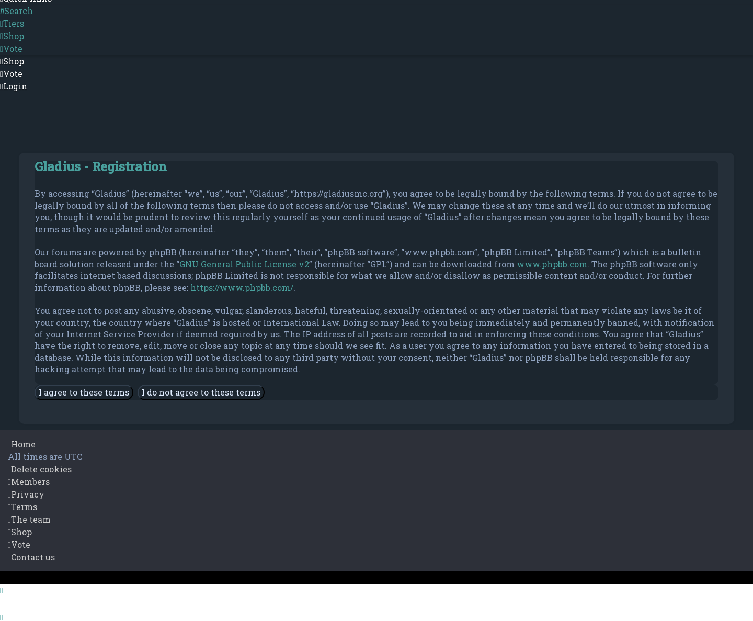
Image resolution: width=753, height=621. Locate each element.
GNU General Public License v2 (244, 263)
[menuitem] (16, 11)
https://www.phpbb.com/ (241, 287)
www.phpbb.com (552, 263)
